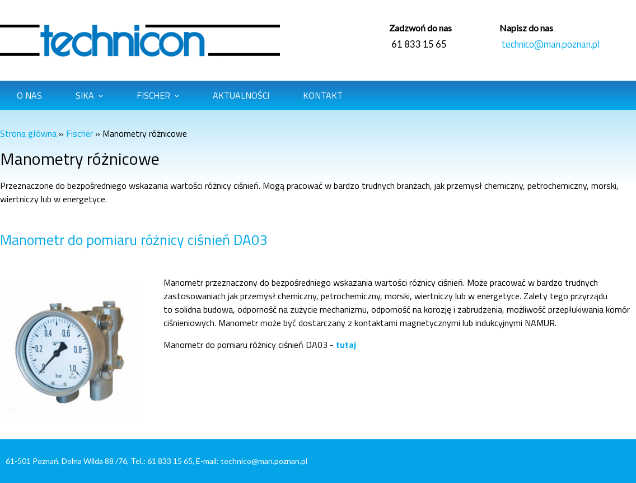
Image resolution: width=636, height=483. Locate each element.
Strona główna (28, 133)
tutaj (346, 344)
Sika (85, 95)
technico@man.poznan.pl (551, 44)
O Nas (29, 95)
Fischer (153, 95)
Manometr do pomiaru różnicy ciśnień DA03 (134, 239)
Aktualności (241, 95)
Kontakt (323, 95)
